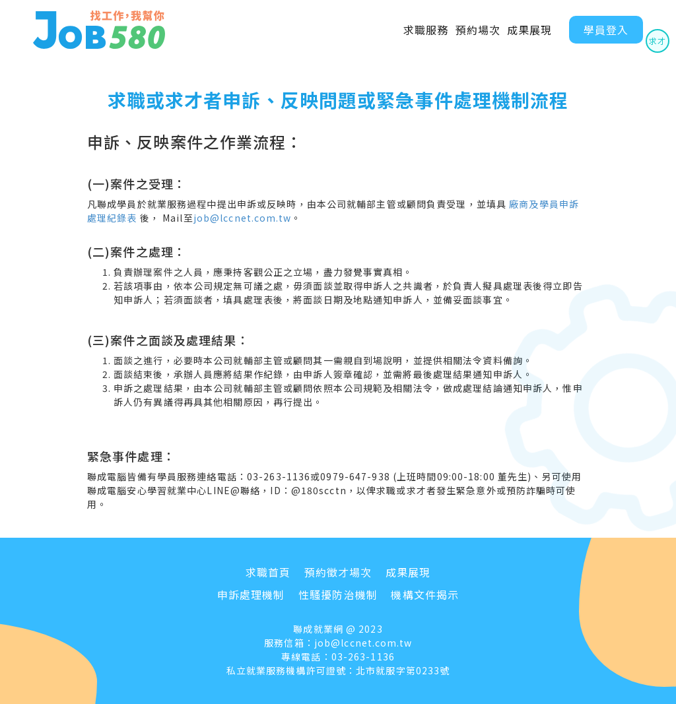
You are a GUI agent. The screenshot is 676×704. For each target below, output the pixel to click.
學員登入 (606, 30)
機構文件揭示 (425, 594)
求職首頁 (268, 572)
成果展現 (529, 30)
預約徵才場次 (338, 572)
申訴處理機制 (251, 594)
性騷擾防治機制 (338, 594)
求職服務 (425, 30)
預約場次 (478, 30)
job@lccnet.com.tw (242, 217)
